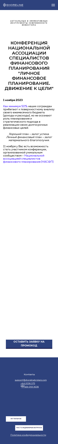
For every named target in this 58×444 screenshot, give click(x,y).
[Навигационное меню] (53, 5)
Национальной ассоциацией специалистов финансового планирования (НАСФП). (28, 158)
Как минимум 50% (15, 106)
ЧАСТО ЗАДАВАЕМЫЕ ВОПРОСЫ (29, 427)
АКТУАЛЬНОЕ (16, 418)
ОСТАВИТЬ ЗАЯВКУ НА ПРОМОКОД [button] (29, 343)
